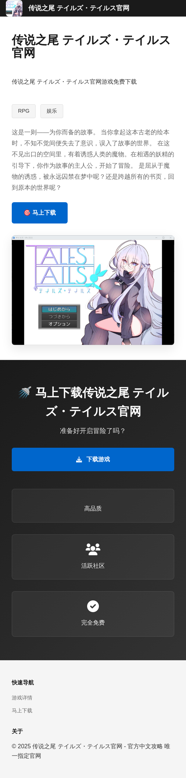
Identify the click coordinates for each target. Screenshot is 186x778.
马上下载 (22, 710)
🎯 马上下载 (40, 213)
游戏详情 (22, 698)
